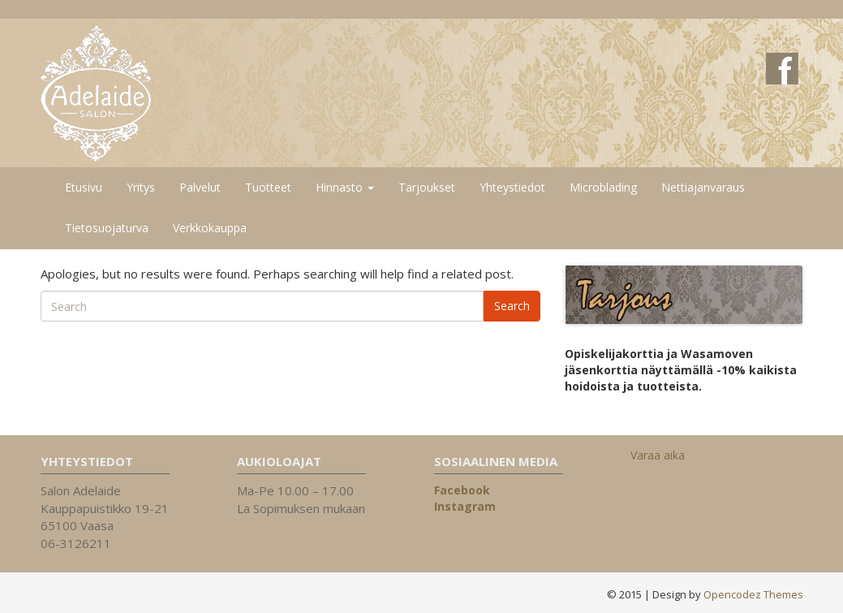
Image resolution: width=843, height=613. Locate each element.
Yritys (141, 187)
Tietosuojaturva (106, 227)
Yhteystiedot (512, 187)
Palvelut (200, 187)
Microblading (603, 187)
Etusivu (83, 187)
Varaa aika (657, 455)
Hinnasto (345, 187)
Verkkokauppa (210, 227)
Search (512, 305)
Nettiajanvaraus (703, 187)
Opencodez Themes (753, 594)
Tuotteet (268, 187)
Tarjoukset (426, 187)
